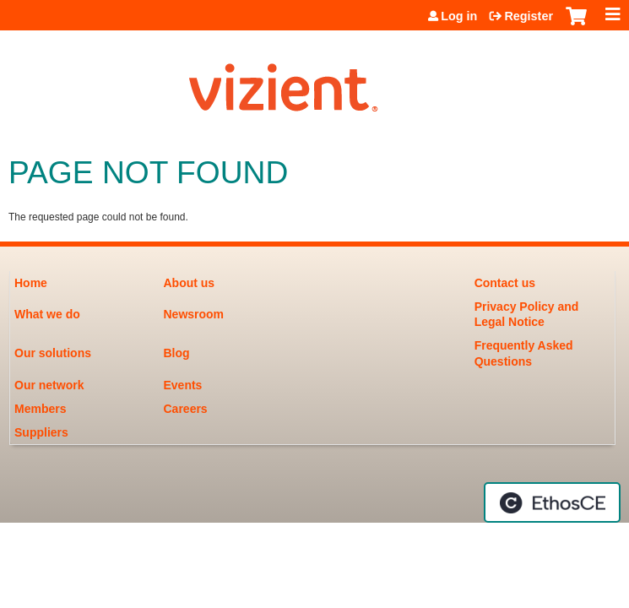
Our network (49, 385)
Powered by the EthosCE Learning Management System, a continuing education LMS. (552, 502)
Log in (459, 16)
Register (528, 16)
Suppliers (41, 432)
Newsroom (194, 314)
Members (40, 408)
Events (183, 385)
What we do (47, 314)
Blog (177, 353)
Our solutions (52, 353)
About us (189, 283)
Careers (186, 408)
